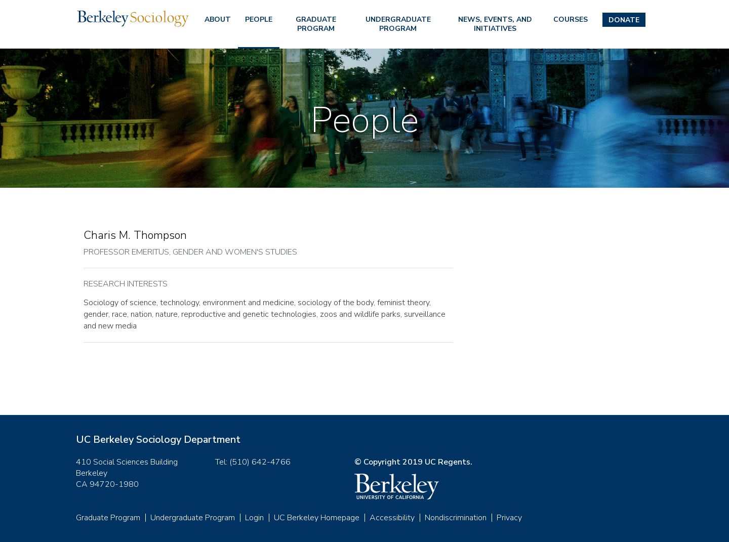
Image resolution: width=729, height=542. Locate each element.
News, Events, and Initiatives (495, 24)
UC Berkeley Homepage (316, 518)
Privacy (509, 518)
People (258, 19)
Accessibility (392, 518)
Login (254, 518)
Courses (570, 19)
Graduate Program (316, 24)
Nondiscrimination (456, 518)
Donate (624, 20)
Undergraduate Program (398, 24)
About (218, 19)
